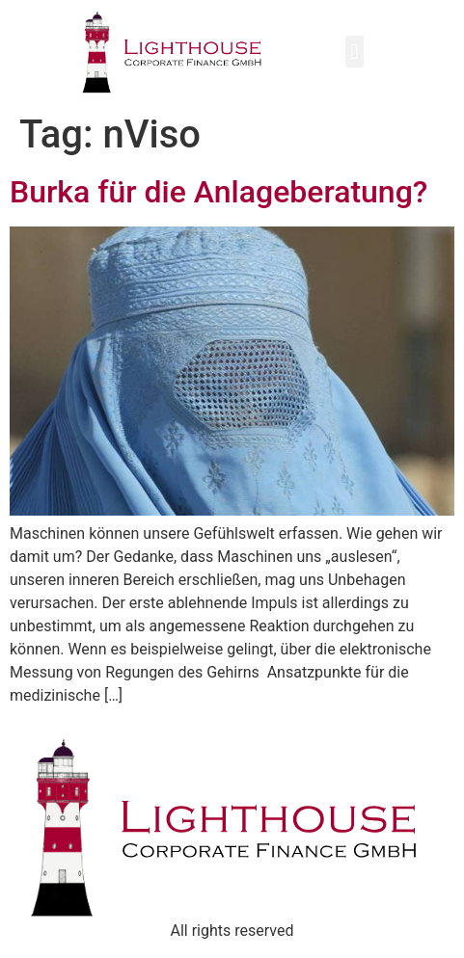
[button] (354, 51)
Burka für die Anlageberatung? (218, 191)
